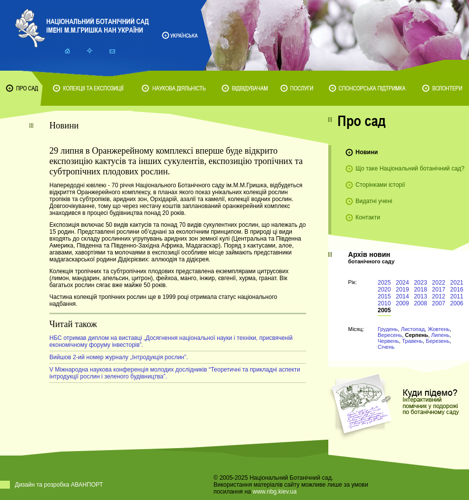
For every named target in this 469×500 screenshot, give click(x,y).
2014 (402, 296)
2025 (384, 282)
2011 (457, 296)
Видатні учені (373, 201)
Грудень (388, 329)
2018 (420, 289)
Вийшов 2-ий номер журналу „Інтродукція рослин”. (118, 357)
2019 (402, 289)
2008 (420, 303)
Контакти (367, 217)
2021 (457, 282)
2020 (384, 289)
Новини (366, 152)
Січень (386, 347)
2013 (420, 296)
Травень (412, 341)
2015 (384, 296)
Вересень (390, 335)
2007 (438, 303)
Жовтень (439, 329)
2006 (457, 303)
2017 (438, 289)
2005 (384, 310)
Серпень (416, 335)
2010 (384, 303)
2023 (420, 282)
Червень (388, 341)
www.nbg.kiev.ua (275, 491)
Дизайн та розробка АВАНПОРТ (59, 484)
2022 (438, 282)
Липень (440, 335)
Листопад (413, 329)
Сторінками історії (380, 184)
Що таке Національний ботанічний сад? (410, 168)
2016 (457, 289)
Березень (437, 341)
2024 (402, 282)
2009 (402, 303)
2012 (438, 296)
